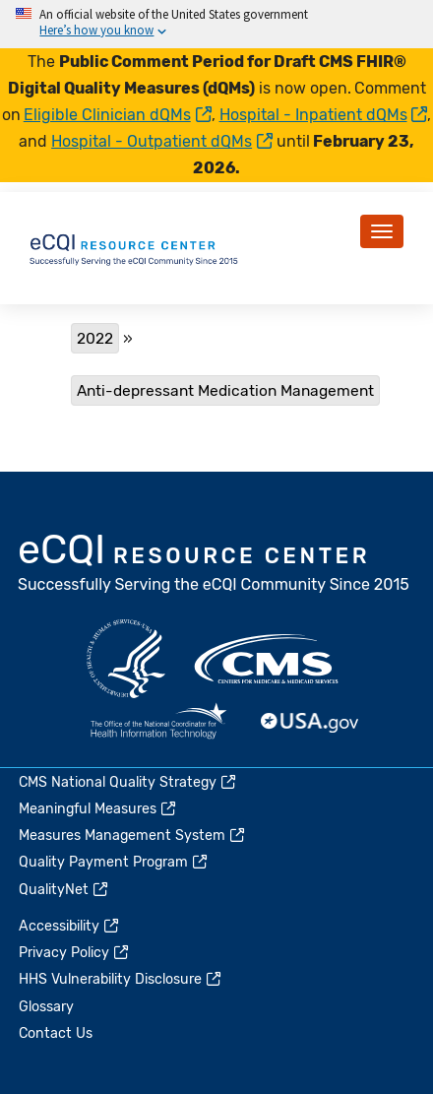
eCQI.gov (214, 565)
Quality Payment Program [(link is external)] (114, 862)
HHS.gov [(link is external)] (126, 658)
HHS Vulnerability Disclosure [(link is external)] (121, 979)
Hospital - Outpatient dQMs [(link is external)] (162, 141)
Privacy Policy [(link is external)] (75, 952)
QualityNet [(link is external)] (64, 889)
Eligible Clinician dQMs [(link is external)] (118, 114)
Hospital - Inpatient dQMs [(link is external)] (323, 114)
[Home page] (135, 246)
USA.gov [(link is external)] (310, 723)
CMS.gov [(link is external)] (267, 658)
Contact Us (56, 1033)
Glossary (46, 1006)
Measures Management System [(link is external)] (133, 835)
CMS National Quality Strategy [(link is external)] (128, 782)
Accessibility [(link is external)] (70, 926)
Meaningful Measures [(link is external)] (98, 809)
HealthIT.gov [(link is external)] (158, 722)
